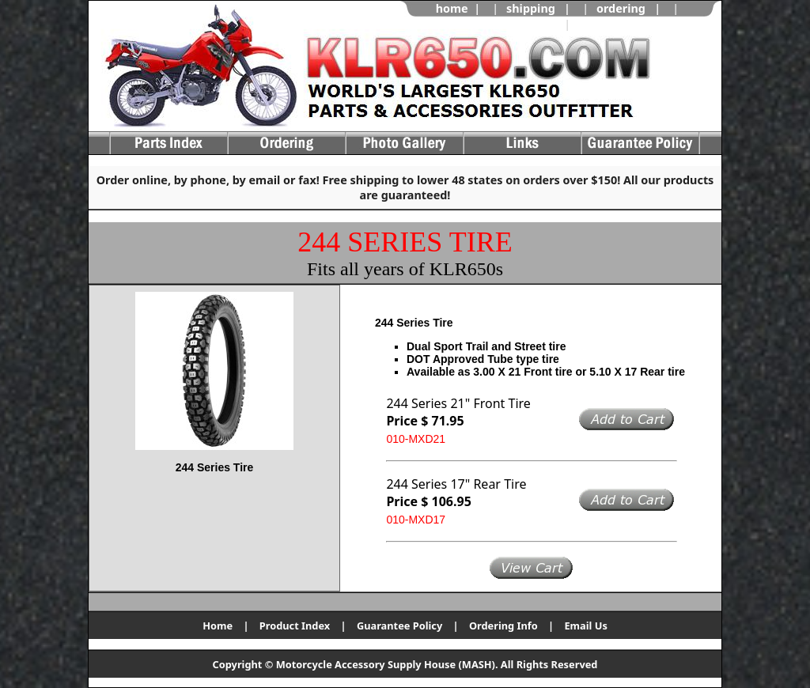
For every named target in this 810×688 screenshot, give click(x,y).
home (452, 8)
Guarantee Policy (399, 625)
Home (217, 625)
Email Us (585, 625)
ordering (620, 8)
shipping (530, 8)
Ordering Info (503, 625)
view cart (604, 24)
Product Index (294, 625)
